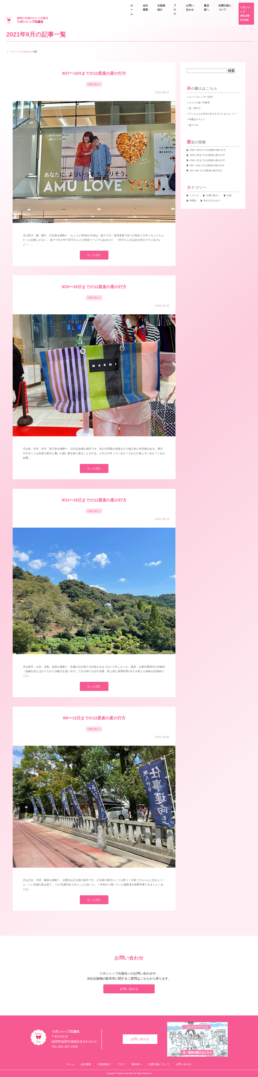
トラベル (195, 192)
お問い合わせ (245, 11)
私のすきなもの (214, 198)
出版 (233, 192)
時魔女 (194, 198)
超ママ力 (194, 119)
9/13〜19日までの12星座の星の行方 (94, 493)
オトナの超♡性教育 (201, 92)
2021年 (28, 41)
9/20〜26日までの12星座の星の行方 (94, 278)
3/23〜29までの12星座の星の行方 (210, 150)
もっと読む (94, 246)
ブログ (225, 11)
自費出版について (242, 4)
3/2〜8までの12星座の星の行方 (208, 167)
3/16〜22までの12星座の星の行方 (210, 155)
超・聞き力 (195, 97)
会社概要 (187, 11)
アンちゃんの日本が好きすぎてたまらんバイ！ (211, 105)
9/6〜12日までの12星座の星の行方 (94, 713)
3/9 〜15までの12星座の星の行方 (209, 161)
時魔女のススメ (198, 113)
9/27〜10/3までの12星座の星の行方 (94, 63)
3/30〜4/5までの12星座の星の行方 (210, 144)
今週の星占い (94, 74)
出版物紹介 (206, 11)
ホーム (170, 11)
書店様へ (218, 4)
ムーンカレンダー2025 (202, 86)
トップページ (13, 41)
